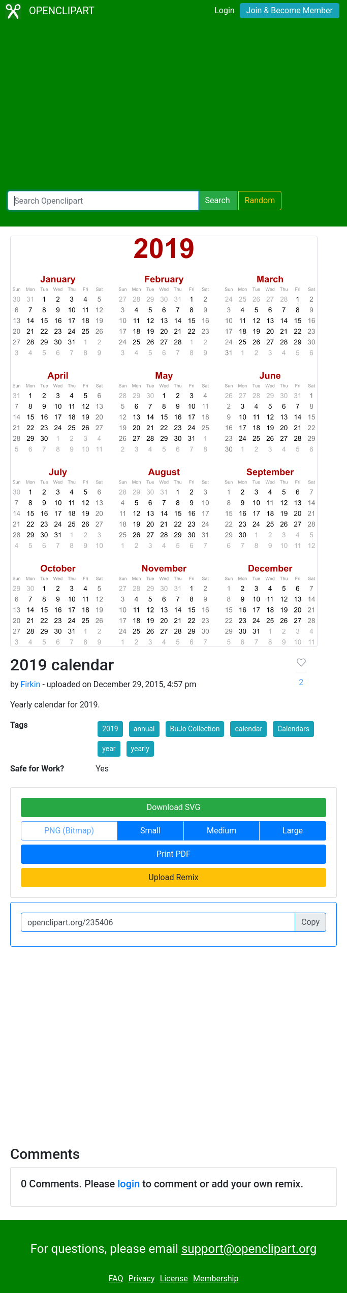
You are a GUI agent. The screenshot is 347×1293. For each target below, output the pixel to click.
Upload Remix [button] (173, 877)
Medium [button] (221, 830)
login (128, 1184)
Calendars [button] (293, 729)
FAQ (116, 1278)
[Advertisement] (173, 107)
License (174, 1278)
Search (217, 200)
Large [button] (292, 830)
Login (224, 10)
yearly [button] (140, 749)
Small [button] (150, 830)
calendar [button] (248, 729)
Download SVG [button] (174, 807)
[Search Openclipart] (103, 200)
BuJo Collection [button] (195, 729)
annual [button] (144, 729)
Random (260, 200)
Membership (215, 1278)
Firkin (30, 684)
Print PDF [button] (173, 854)
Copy (310, 922)
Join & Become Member (289, 10)
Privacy (142, 1278)
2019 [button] (110, 729)
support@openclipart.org (249, 1249)
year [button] (108, 749)
